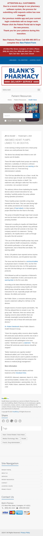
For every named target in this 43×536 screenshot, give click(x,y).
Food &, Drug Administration (11, 442)
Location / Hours (35, 60)
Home (10, 100)
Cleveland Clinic (21, 373)
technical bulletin (32, 261)
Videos (23, 121)
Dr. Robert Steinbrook (12, 326)
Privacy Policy (6, 489)
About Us (5, 473)
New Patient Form (28, 43)
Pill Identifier (22, 60)
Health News (11, 121)
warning (31, 166)
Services (4, 476)
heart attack (19, 208)
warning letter (9, 280)
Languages (12, 60)
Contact (4, 483)
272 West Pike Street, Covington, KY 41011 (18, 49)
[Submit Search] (36, 115)
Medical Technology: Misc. (11, 438)
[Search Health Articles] (18, 115)
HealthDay (16, 412)
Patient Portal (6, 469)
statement (27, 343)
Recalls (24, 438)
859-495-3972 (31, 40)
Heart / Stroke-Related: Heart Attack (14, 434)
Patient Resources (20, 100)
